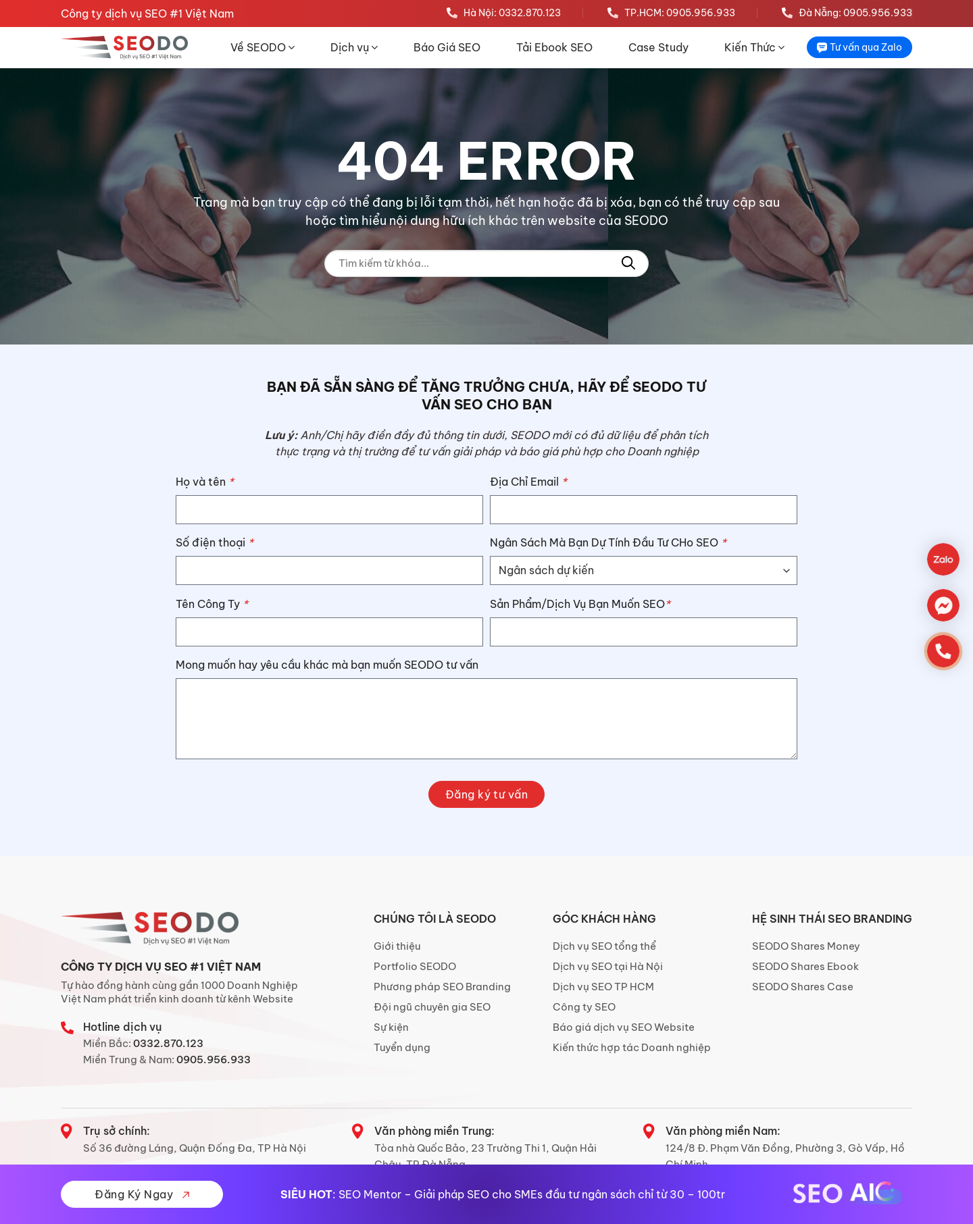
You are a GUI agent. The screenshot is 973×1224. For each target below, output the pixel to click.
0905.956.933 (213, 1059)
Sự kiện (391, 1027)
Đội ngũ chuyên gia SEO (432, 1006)
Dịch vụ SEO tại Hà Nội (608, 966)
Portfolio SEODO (415, 966)
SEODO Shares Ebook (805, 966)
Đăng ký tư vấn (486, 794)
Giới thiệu (397, 946)
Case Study (658, 47)
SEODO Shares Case (802, 986)
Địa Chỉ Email (528, 481)
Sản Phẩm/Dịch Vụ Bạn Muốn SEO (580, 604)
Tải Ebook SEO (554, 47)
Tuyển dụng (402, 1047)
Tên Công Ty (212, 604)
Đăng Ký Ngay (142, 1194)
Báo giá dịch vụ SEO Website (624, 1027)
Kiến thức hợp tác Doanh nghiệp (632, 1047)
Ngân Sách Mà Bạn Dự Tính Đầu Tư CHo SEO (608, 542)
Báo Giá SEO (447, 47)
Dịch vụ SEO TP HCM (603, 986)
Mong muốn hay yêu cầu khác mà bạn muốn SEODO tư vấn (327, 664)
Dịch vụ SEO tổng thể (604, 946)
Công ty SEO (584, 1006)
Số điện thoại (214, 542)
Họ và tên (205, 481)
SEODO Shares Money (806, 946)
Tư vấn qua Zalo (860, 47)
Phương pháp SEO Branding (442, 986)
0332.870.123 (168, 1043)
